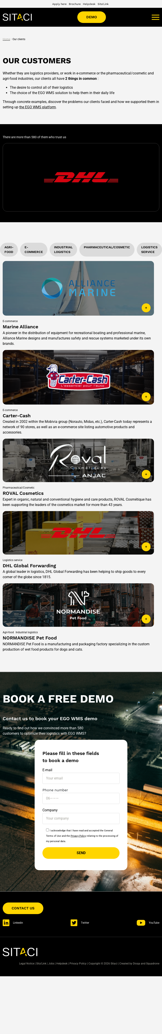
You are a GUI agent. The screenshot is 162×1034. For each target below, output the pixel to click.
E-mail (81, 774)
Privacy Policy (78, 836)
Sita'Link (103, 4)
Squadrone (152, 963)
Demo (91, 17)
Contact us (23, 908)
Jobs (51, 963)
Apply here (59, 4)
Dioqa (136, 963)
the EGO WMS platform (37, 107)
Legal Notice (26, 963)
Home (6, 39)
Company (81, 814)
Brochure (75, 4)
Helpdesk (89, 4)
